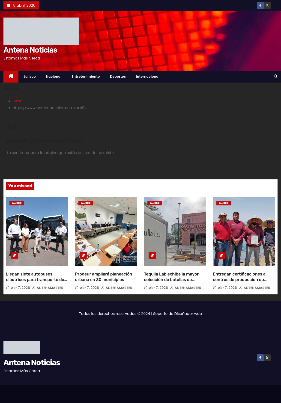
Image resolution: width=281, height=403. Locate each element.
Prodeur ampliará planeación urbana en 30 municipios (103, 277)
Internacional (147, 76)
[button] (276, 76)
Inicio (17, 101)
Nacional (54, 76)
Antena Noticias (30, 49)
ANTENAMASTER (47, 287)
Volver (21, 166)
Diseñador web (188, 313)
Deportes (118, 76)
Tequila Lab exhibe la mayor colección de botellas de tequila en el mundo (171, 280)
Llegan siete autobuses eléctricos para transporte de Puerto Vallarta (35, 280)
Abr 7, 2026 (21, 287)
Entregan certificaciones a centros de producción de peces (239, 280)
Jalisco (30, 76)
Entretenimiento (86, 76)
